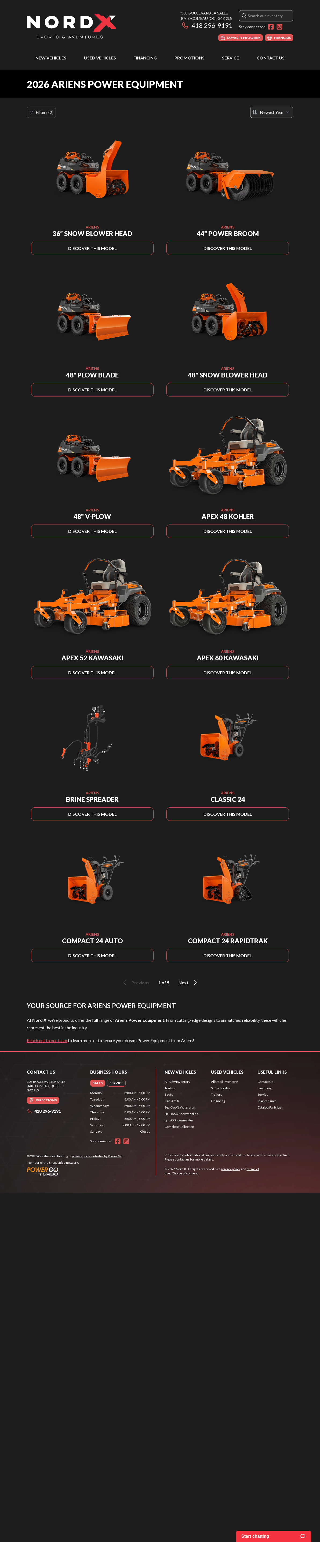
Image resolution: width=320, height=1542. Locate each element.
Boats (169, 1094)
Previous (135, 982)
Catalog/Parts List (269, 1107)
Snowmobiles (220, 1088)
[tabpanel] (120, 1112)
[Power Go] (75, 1171)
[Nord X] (71, 26)
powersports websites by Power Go (97, 1156)
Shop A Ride (57, 1163)
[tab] (97, 1083)
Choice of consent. (185, 1173)
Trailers (170, 1088)
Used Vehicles (100, 57)
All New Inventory (177, 1082)
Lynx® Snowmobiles (179, 1120)
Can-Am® (172, 1101)
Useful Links (272, 1072)
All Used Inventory (224, 1082)
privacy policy (230, 1169)
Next (189, 982)
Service (230, 57)
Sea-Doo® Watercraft (180, 1107)
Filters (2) (41, 112)
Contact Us (271, 57)
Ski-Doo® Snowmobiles (181, 1114)
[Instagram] (279, 27)
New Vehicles (50, 57)
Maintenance (267, 1101)
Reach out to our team (47, 1040)
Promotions (189, 57)
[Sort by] (271, 112)
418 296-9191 (206, 25)
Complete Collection (179, 1127)
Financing (145, 57)
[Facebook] (271, 27)
